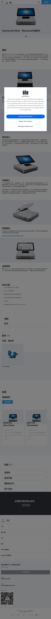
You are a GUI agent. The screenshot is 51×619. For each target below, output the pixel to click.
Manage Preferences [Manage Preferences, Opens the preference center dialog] (25, 126)
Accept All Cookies (25, 116)
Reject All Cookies (25, 121)
